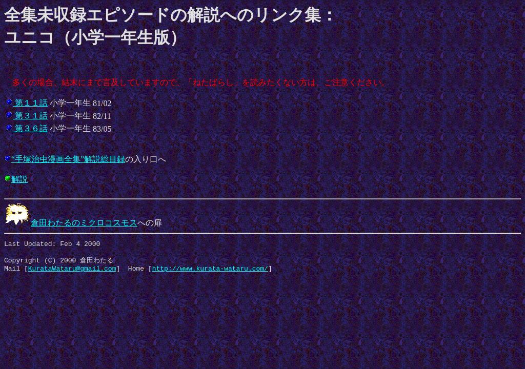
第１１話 (30, 102)
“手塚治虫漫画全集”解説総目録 (68, 159)
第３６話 (30, 128)
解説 (19, 179)
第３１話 (30, 115)
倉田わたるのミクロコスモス (70, 222)
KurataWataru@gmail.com (72, 273)
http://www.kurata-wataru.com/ (210, 273)
